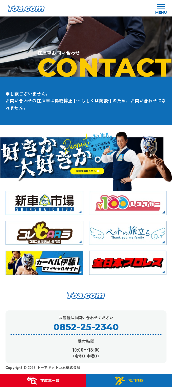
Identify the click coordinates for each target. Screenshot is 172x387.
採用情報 (129, 381)
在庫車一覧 (42, 381)
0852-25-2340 (86, 327)
